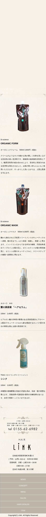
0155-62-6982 (32, 459)
